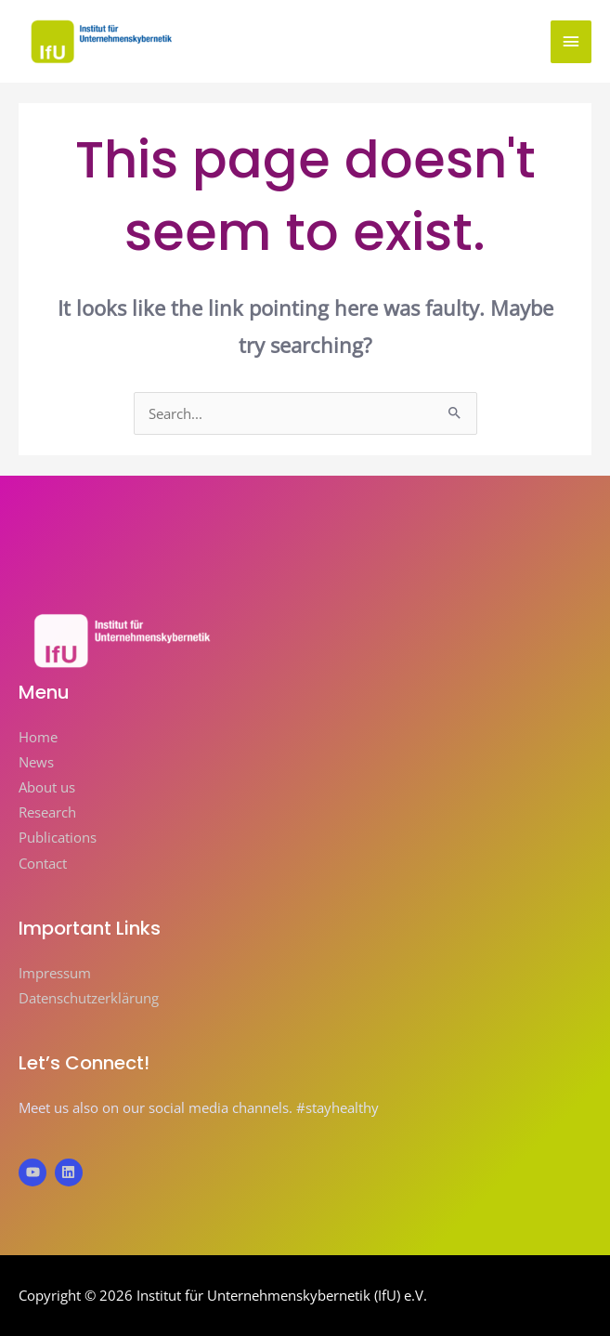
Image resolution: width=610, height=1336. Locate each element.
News (36, 762)
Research (47, 812)
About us (47, 787)
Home (38, 736)
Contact (43, 863)
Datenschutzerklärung (89, 998)
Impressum (55, 972)
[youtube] (35, 1172)
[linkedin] (71, 1172)
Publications (58, 837)
